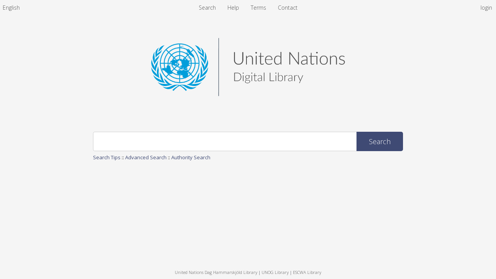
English (11, 7)
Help (234, 7)
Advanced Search (146, 157)
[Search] (224, 141)
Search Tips (107, 157)
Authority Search (190, 157)
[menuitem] (11, 7)
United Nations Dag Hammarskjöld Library (216, 272)
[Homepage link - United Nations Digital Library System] (248, 94)
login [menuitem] (486, 7)
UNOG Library (275, 272)
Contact (288, 7)
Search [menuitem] (207, 7)
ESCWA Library (307, 272)
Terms (259, 7)
